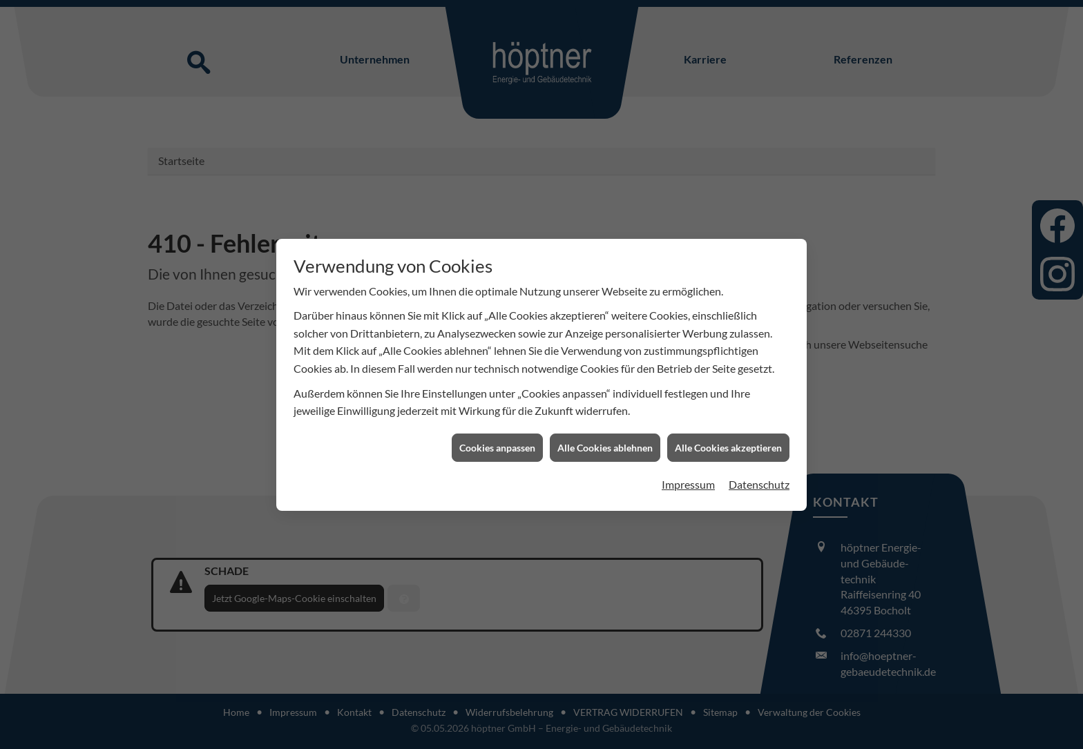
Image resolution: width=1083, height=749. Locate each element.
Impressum (688, 481)
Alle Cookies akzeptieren (728, 444)
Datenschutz (759, 481)
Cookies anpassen (497, 444)
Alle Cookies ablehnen (605, 444)
